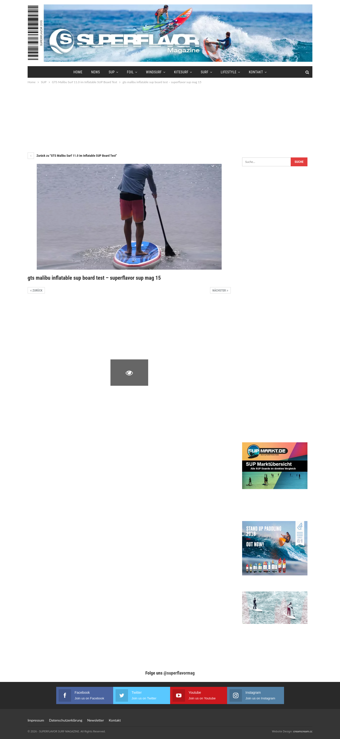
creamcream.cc (302, 731)
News (95, 72)
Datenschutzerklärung (65, 720)
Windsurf (154, 72)
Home (78, 72)
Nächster (220, 290)
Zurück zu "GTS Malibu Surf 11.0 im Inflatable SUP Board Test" (72, 155)
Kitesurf (181, 72)
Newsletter (95, 720)
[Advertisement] (170, 118)
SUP (112, 72)
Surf (204, 72)
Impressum (36, 720)
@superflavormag (179, 673)
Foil (130, 72)
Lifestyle (228, 72)
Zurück (36, 290)
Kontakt (256, 72)
